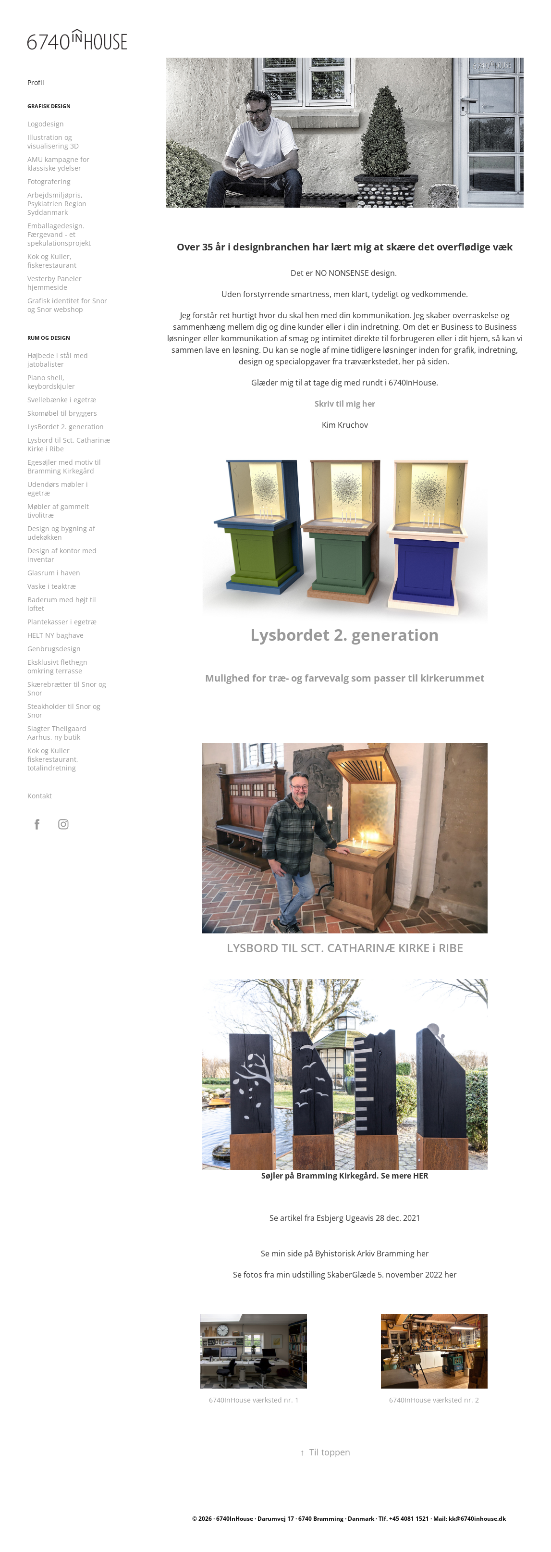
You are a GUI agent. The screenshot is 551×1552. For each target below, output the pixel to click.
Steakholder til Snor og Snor (63, 711)
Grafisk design (49, 106)
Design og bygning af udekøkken (61, 533)
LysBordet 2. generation (65, 426)
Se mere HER (405, 1175)
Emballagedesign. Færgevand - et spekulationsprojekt (59, 234)
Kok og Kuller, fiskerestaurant (51, 261)
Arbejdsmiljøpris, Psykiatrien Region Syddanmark (56, 203)
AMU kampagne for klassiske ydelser (58, 164)
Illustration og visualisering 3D (53, 141)
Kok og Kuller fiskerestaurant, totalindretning (52, 759)
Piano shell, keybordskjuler (51, 382)
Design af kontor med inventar (62, 555)
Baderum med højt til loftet (61, 604)
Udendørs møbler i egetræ (57, 488)
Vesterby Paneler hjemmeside (54, 283)
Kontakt (39, 795)
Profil (35, 82)
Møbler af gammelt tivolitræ (58, 511)
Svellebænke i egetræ (61, 399)
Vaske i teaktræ (51, 586)
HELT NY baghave (55, 635)
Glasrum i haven (53, 572)
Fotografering (49, 181)
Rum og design (48, 338)
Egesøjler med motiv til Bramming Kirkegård (64, 466)
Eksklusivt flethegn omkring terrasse (57, 666)
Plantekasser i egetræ (62, 621)
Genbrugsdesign (54, 648)
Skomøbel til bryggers (62, 413)
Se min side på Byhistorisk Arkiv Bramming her (345, 1253)
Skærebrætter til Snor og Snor (66, 688)
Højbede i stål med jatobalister (57, 360)
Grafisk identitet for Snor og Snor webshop (67, 305)
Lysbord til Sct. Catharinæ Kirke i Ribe (68, 444)
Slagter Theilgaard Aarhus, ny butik (56, 733)
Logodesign (45, 123)
